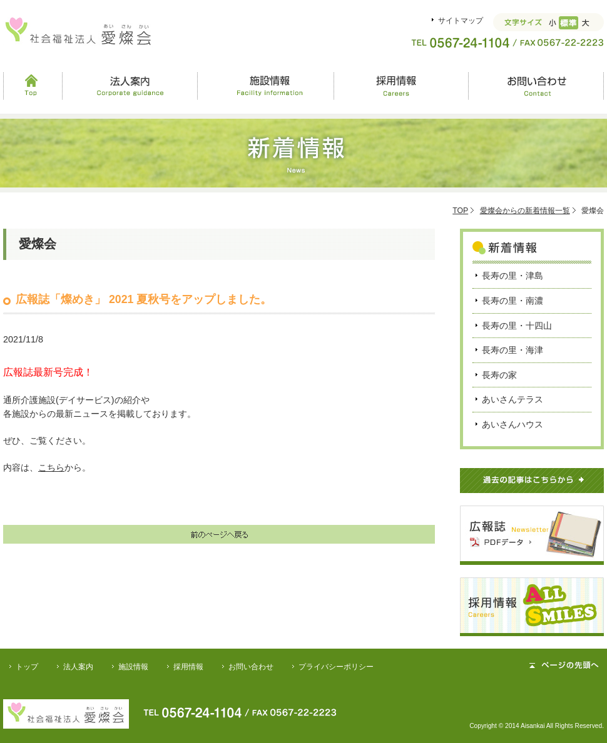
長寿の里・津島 (512, 276)
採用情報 (400, 85)
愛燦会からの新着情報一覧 (525, 210)
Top (32, 85)
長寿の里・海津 (512, 350)
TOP (460, 210)
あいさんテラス (512, 399)
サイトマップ (460, 20)
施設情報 (265, 85)
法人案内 (130, 85)
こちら (51, 467)
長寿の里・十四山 (517, 326)
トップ (27, 666)
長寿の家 (499, 375)
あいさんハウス (512, 424)
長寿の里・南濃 (512, 301)
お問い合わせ (536, 85)
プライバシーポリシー (336, 666)
